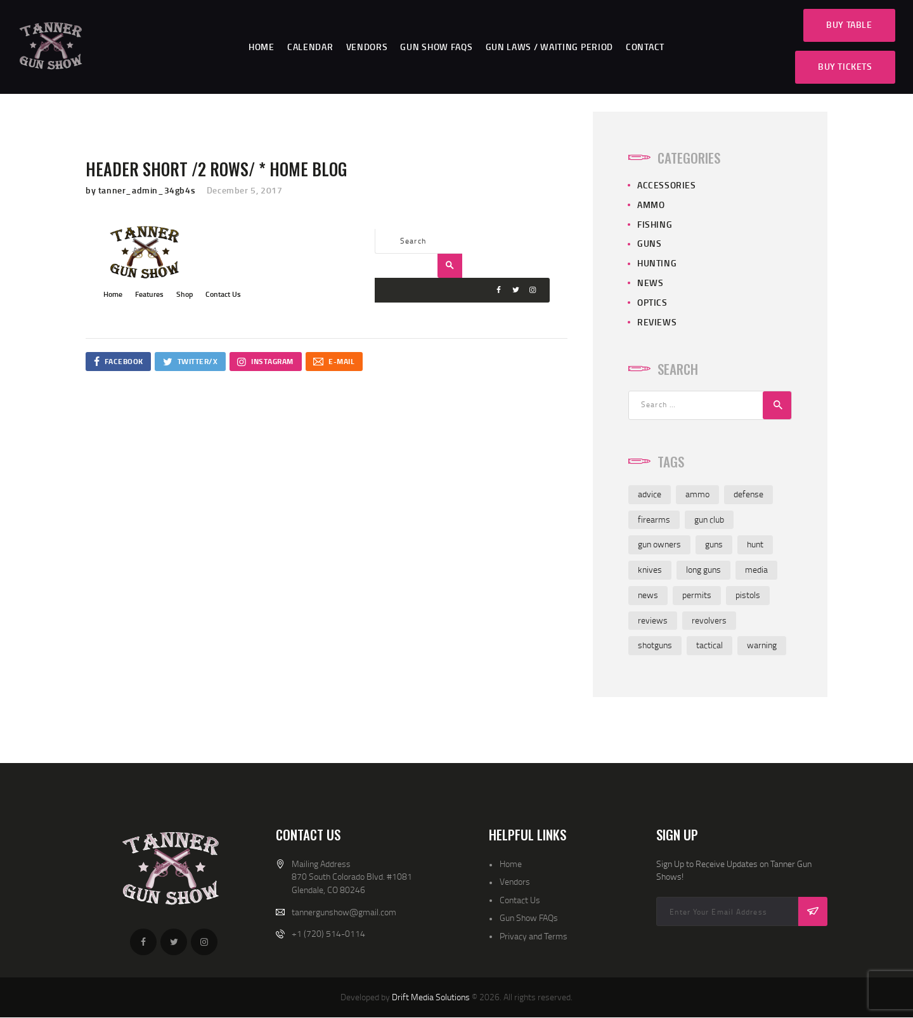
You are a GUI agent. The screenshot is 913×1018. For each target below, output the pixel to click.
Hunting (657, 263)
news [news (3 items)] (648, 595)
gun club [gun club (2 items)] (709, 519)
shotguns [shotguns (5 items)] (655, 645)
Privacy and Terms (533, 936)
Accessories (666, 185)
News (650, 283)
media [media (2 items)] (756, 569)
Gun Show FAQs (529, 917)
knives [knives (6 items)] (650, 569)
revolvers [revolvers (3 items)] (709, 620)
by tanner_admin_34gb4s (142, 190)
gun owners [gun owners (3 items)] (659, 544)
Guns (649, 243)
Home (511, 864)
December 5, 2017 (245, 190)
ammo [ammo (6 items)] (697, 494)
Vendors (515, 881)
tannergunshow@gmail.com (344, 912)
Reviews (657, 322)
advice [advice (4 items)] (649, 494)
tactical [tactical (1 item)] (709, 645)
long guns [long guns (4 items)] (703, 569)
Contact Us (520, 900)
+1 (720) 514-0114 (328, 933)
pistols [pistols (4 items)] (747, 595)
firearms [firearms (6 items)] (654, 519)
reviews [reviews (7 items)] (653, 620)
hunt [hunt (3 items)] (755, 544)
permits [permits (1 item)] (696, 595)
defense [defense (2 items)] (748, 494)
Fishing (654, 224)
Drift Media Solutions (431, 997)
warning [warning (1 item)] (762, 645)
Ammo (650, 205)
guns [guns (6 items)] (714, 544)
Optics (652, 302)
